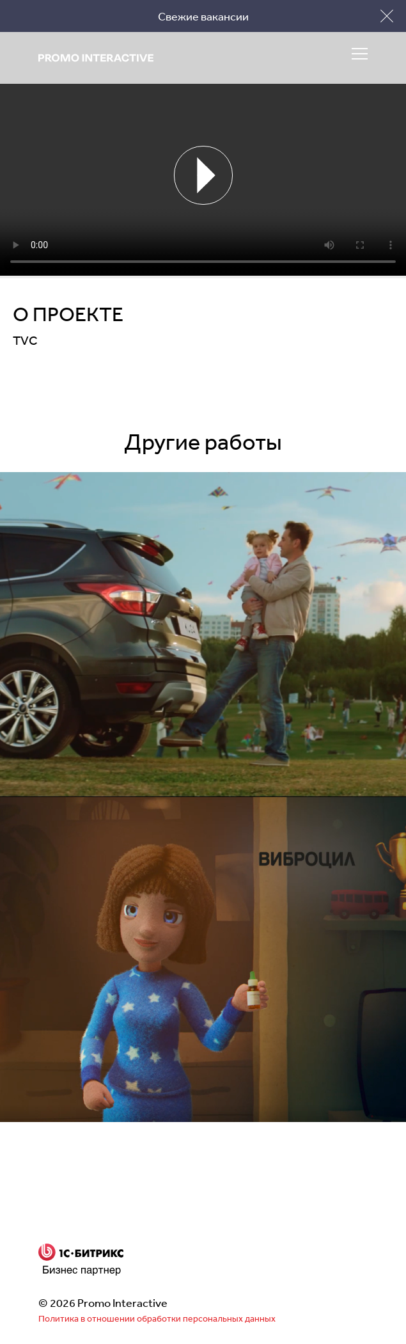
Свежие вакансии (203, 16)
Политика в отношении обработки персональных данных (157, 1318)
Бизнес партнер (81, 1260)
